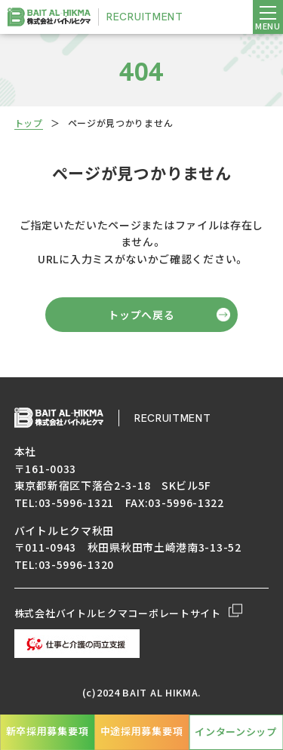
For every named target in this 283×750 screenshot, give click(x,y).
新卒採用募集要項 (47, 731)
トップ (28, 122)
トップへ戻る (141, 314)
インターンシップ (236, 731)
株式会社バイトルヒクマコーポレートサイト (128, 613)
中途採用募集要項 (141, 731)
